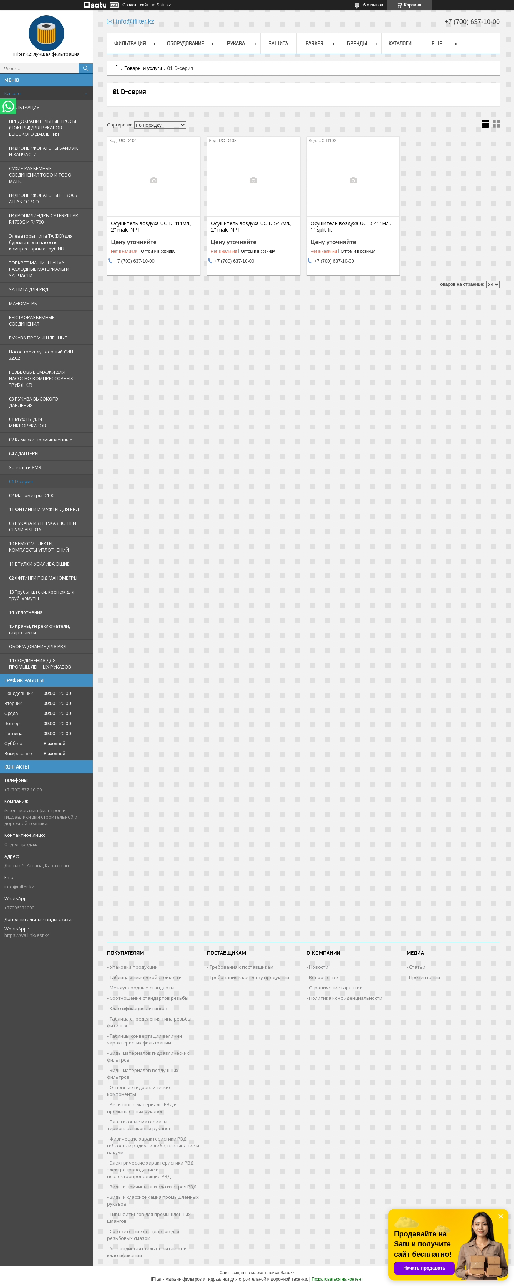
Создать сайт (135, 5)
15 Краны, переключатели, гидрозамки (39, 629)
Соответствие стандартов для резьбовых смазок (143, 1234)
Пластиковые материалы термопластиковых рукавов (139, 1125)
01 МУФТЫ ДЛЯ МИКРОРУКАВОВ (27, 422)
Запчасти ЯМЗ (25, 467)
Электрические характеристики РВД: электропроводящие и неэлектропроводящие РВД (151, 1170)
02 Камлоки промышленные (40, 439)
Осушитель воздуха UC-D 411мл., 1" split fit (351, 226)
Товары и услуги (143, 68)
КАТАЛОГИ (400, 43)
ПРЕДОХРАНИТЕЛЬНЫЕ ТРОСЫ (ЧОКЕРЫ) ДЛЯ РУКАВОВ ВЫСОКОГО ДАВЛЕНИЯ (42, 127)
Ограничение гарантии (336, 987)
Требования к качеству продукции (249, 977)
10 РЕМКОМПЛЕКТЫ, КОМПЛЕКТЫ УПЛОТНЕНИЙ (39, 546)
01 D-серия (21, 481)
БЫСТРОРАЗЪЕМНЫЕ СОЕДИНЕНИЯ (32, 320)
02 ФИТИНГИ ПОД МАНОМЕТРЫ (43, 578)
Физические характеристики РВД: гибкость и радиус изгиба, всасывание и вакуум (153, 1146)
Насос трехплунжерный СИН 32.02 (41, 354)
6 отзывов (373, 5)
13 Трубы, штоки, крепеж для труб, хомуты (41, 595)
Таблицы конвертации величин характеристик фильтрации (144, 1039)
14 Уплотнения (25, 612)
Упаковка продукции (134, 967)
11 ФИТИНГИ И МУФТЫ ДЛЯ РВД (44, 509)
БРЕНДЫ (357, 43)
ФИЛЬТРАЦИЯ (24, 107)
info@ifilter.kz (19, 886)
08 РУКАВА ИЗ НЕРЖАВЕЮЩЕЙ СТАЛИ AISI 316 (42, 526)
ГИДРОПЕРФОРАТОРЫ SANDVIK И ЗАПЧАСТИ (43, 151)
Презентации (424, 977)
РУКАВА (236, 43)
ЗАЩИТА (278, 43)
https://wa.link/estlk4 (27, 935)
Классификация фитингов (138, 1008)
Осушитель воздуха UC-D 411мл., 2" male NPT (151, 226)
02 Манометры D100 (31, 495)
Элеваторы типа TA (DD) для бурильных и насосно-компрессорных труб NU (40, 242)
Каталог (13, 93)
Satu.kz (287, 1272)
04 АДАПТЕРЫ (24, 453)
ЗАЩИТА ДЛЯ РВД (28, 289)
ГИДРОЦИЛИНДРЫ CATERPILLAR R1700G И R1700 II (43, 218)
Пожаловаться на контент (337, 1279)
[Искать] (86, 68)
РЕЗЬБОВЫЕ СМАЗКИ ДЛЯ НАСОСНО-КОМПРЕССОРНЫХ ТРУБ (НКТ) (41, 378)
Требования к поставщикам (241, 967)
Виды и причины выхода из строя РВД (153, 1186)
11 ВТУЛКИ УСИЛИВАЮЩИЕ (39, 564)
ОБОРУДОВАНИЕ (185, 43)
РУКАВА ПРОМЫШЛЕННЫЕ (38, 337)
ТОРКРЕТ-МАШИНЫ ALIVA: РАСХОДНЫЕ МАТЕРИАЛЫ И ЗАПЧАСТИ (39, 269)
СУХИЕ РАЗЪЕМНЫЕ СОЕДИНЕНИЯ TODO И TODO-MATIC (41, 174)
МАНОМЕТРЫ (23, 303)
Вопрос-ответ (325, 977)
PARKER (314, 43)
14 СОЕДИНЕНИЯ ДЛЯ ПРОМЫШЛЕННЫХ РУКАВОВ (40, 663)
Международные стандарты (142, 987)
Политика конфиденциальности (345, 998)
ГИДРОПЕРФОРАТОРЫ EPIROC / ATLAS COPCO (43, 198)
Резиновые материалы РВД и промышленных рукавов (142, 1107)
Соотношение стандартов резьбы (149, 998)
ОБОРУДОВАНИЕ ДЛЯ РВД (37, 646)
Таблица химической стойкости (146, 977)
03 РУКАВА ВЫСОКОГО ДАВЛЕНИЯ (33, 402)
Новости (318, 967)
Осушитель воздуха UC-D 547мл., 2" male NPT (251, 226)
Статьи (417, 967)
